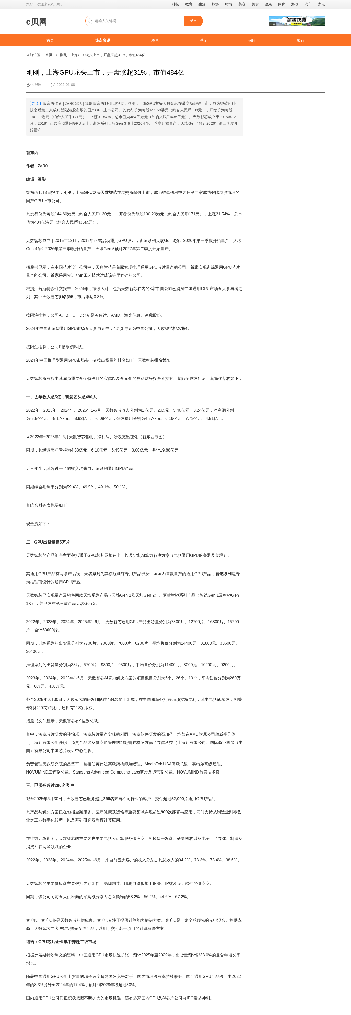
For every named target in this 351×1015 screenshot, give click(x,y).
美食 (255, 4)
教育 (188, 4)
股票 (155, 40)
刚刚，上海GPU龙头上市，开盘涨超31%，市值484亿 (102, 55)
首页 (50, 40)
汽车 (308, 4)
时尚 (228, 4)
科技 (175, 4)
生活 (202, 4)
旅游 (215, 4)
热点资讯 (102, 40)
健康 (268, 4)
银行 (301, 40)
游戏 (294, 4)
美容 (241, 4)
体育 (281, 4)
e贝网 (36, 21)
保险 (252, 40)
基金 (203, 40)
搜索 (193, 20)
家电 (321, 4)
